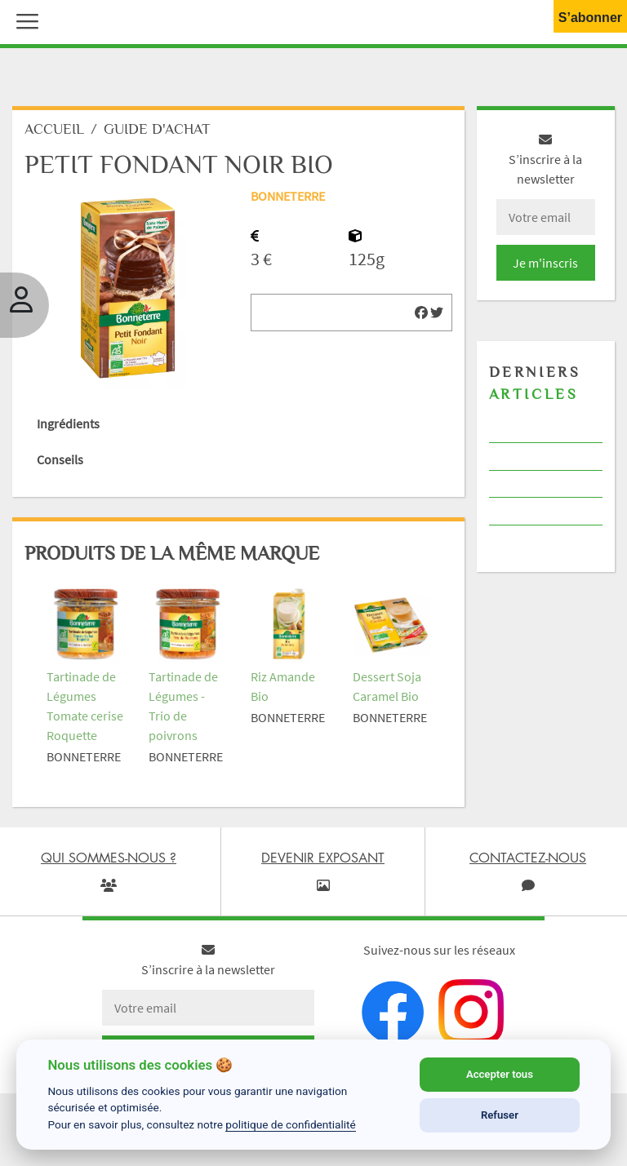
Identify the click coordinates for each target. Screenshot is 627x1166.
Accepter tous (499, 1074)
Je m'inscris (545, 263)
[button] (23, 19)
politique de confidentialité (290, 1124)
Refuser (499, 1115)
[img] (421, 312)
